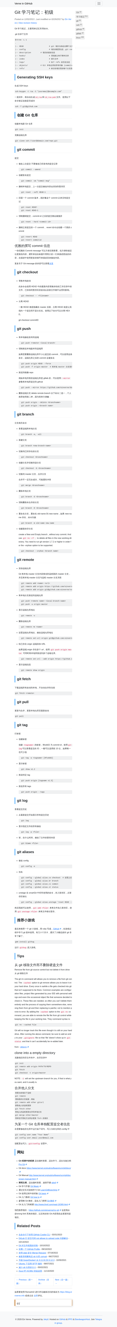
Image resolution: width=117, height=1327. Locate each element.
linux (80, 37)
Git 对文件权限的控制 (28, 1245)
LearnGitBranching (49, 1190)
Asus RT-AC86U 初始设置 (30, 1271)
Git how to (35, 1197)
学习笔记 (82, 16)
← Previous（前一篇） (24, 1281)
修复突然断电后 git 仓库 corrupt (33, 1256)
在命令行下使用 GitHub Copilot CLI (34, 1235)
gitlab (80, 33)
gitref (53, 1183)
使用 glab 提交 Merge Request (32, 1253)
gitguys (23, 1047)
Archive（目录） (43, 1281)
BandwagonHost (82, 1319)
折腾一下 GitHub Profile (29, 1249)
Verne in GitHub (23, 3)
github (80, 29)
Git (78, 12)
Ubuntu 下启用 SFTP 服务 (30, 1264)
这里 (51, 263)
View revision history (27, 23)
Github (56, 929)
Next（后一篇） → (62, 1281)
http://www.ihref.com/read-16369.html (51, 1204)
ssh (79, 24)
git (78, 20)
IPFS (70, 1319)
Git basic (42, 1193)
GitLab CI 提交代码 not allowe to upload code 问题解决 (43, 1238)
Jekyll (45, 1319)
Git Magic (34, 1186)
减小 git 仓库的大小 (27, 1267)
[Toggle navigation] (98, 3)
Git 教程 (50, 1201)
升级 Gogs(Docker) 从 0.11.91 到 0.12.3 (37, 1260)
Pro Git (22, 1164)
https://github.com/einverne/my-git (44, 1210)
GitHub (62, 1319)
